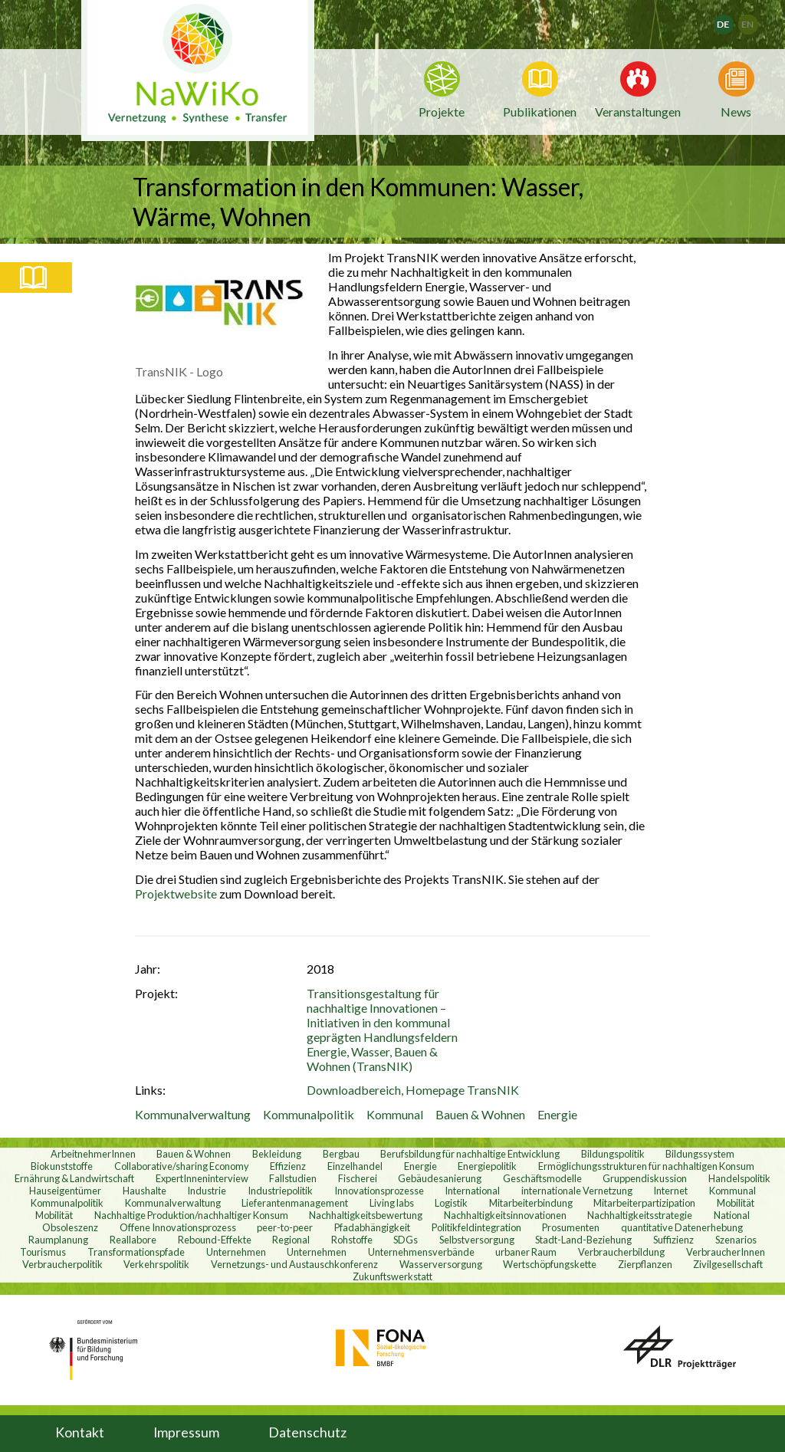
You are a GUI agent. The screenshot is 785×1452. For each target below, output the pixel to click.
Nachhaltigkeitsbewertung (365, 1215)
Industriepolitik (280, 1190)
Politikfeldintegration (476, 1227)
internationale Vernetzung (576, 1190)
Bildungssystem (699, 1154)
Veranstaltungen (638, 110)
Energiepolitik (487, 1166)
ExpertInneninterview (202, 1178)
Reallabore (133, 1240)
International (472, 1190)
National (732, 1215)
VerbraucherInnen (725, 1252)
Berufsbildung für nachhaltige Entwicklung (470, 1154)
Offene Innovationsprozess (178, 1227)
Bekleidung (276, 1154)
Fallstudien (293, 1178)
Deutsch (733, 19)
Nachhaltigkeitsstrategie (639, 1215)
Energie (557, 1114)
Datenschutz (307, 1432)
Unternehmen (236, 1252)
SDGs (405, 1240)
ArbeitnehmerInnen (93, 1154)
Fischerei (357, 1178)
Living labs (392, 1203)
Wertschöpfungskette (549, 1264)
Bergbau (341, 1154)
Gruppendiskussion (645, 1178)
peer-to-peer (285, 1227)
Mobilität (735, 1203)
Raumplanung (58, 1240)
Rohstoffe (352, 1240)
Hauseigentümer (65, 1190)
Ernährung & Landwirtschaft (74, 1178)
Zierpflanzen (645, 1264)
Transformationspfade (136, 1252)
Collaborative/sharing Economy (181, 1166)
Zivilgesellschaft (728, 1264)
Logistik (451, 1203)
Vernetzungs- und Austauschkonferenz (294, 1264)
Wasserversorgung (440, 1264)
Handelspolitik (739, 1178)
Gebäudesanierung (439, 1178)
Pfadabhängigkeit (372, 1227)
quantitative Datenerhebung (682, 1227)
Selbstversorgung (476, 1240)
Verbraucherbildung (621, 1252)
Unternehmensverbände (421, 1252)
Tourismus (43, 1252)
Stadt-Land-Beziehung (583, 1240)
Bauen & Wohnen (480, 1114)
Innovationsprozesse (379, 1190)
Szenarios (736, 1240)
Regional (291, 1240)
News (736, 110)
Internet (670, 1190)
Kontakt (79, 1432)
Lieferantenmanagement (294, 1203)
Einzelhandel (355, 1166)
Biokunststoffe (62, 1166)
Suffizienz (673, 1240)
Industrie (206, 1190)
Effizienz (288, 1166)
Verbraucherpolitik (62, 1264)
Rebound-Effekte (214, 1240)
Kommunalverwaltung (193, 1114)
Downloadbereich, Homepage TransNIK (413, 1089)
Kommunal (394, 1114)
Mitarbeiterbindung (531, 1203)
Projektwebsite (177, 893)
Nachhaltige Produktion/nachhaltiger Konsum (191, 1215)
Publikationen (539, 111)
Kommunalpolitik (308, 1114)
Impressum (186, 1432)
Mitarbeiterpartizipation (644, 1203)
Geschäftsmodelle (542, 1178)
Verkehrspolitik (156, 1264)
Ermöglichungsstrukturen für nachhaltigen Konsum (646, 1166)
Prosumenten (570, 1227)
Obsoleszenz (70, 1227)
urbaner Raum (526, 1252)
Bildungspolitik (613, 1154)
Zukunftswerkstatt (392, 1276)
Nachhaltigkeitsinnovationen (505, 1215)
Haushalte (144, 1190)
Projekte (442, 111)
